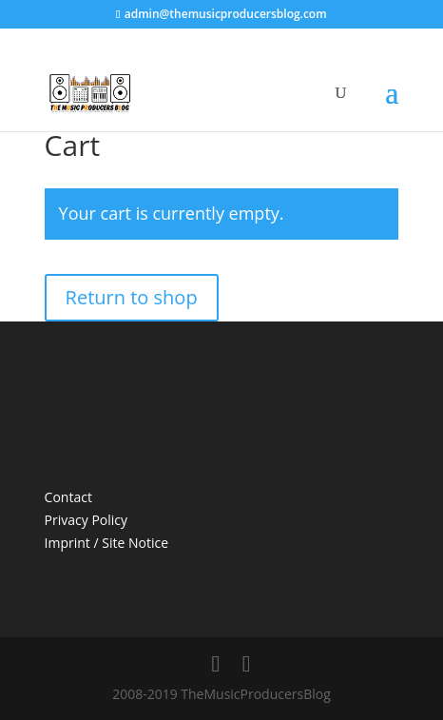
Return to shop (132, 297)
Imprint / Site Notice (106, 543)
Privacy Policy (86, 520)
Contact (68, 497)
